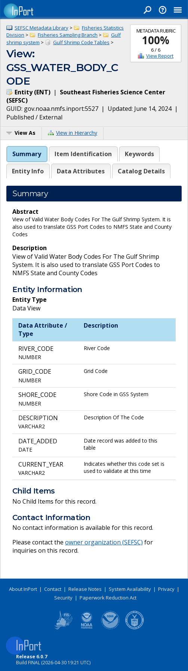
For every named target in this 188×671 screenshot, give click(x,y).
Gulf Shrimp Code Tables (81, 42)
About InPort (23, 589)
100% (155, 40)
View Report (159, 55)
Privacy (166, 589)
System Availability (130, 589)
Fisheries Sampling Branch (68, 34)
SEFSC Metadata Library (41, 27)
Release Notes (85, 589)
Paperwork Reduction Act (108, 597)
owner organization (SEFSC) (104, 542)
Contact (52, 589)
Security (63, 597)
